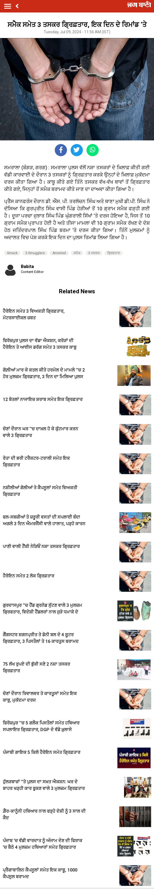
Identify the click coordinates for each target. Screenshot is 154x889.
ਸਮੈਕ (77, 253)
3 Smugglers (35, 253)
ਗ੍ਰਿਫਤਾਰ (113, 253)
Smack (12, 253)
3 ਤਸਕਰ (94, 253)
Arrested (59, 253)
